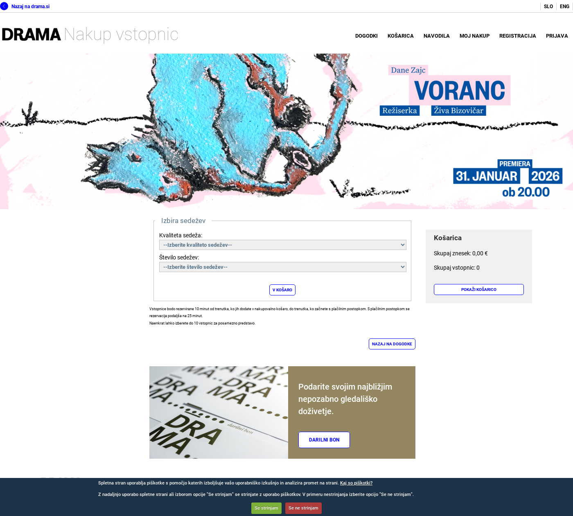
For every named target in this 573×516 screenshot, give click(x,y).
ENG (564, 6)
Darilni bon (324, 440)
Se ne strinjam (303, 508)
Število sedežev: (179, 257)
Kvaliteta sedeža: (180, 235)
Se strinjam (266, 508)
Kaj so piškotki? (356, 483)
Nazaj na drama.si (25, 6)
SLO (548, 6)
